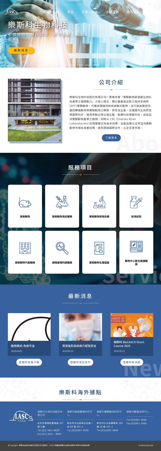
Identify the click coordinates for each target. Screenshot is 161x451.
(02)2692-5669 (109, 431)
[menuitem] (150, 3)
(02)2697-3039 (80, 431)
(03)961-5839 (139, 421)
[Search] (152, 12)
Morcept (150, 446)
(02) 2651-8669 (51, 431)
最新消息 (21, 50)
